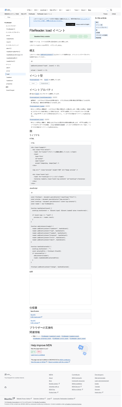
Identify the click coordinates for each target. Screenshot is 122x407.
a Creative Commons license (73, 404)
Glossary (97, 389)
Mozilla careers (53, 384)
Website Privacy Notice (23, 398)
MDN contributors (65, 360)
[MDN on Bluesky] (8, 387)
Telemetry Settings (38, 398)
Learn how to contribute (38, 355)
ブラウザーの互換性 (101, 35)
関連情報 (98, 38)
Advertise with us (54, 386)
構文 (97, 22)
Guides (97, 384)
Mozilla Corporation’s (13, 402)
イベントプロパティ (101, 27)
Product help (53, 392)
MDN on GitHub (76, 389)
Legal (48, 398)
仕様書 (98, 32)
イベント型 (99, 25)
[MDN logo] (7, 375)
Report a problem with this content (58, 362)
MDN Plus (52, 389)
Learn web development (102, 381)
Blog (89, 10)
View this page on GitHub (38, 362)
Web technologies (100, 378)
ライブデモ (35, 135)
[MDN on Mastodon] (14, 387)
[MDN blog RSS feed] (17, 387)
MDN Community (77, 378)
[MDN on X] (11, 387)
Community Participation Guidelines (63, 398)
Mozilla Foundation (40, 402)
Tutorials (97, 386)
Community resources (78, 381)
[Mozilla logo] (9, 398)
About (51, 378)
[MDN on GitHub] (5, 387)
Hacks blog (98, 392)
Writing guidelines (77, 384)
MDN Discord (76, 386)
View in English (70, 24)
